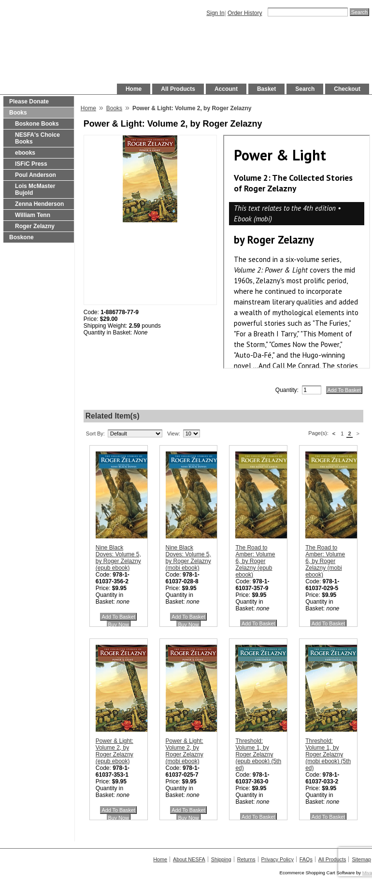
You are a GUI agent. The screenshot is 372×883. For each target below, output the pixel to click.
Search (305, 89)
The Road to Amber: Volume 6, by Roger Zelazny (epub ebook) (255, 561)
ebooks (25, 152)
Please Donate (29, 101)
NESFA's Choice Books (37, 138)
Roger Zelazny (35, 226)
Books (18, 112)
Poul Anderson (35, 175)
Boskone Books (37, 123)
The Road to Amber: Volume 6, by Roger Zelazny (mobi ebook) (325, 561)
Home (134, 89)
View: (173, 433)
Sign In (215, 13)
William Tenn (32, 215)
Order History (245, 13)
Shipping (221, 859)
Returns (246, 859)
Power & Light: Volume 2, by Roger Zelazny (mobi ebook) (184, 751)
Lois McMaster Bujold (35, 189)
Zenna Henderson (39, 204)
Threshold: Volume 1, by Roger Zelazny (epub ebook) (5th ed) (258, 754)
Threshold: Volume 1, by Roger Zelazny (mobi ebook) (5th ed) (328, 754)
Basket (266, 89)
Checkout (347, 89)
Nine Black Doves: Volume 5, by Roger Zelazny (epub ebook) (118, 557)
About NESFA (189, 859)
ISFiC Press (31, 163)
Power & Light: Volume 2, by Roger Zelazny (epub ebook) (114, 751)
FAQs (306, 859)
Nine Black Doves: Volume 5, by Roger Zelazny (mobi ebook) (188, 557)
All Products (178, 89)
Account (226, 89)
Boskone (21, 237)
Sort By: (95, 433)
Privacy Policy (277, 859)
